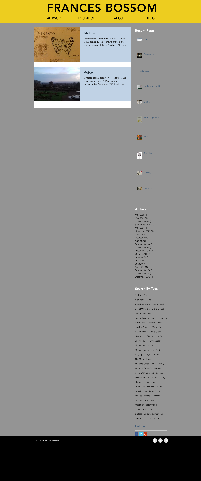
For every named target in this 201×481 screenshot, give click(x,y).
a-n (152, 373)
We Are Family (157, 363)
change (138, 382)
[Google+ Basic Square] (145, 434)
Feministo (162, 318)
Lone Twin (159, 336)
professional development (147, 414)
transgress (157, 418)
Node (158, 350)
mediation (139, 404)
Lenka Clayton (156, 331)
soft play (147, 418)
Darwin (138, 313)
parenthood (151, 404)
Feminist (147, 313)
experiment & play (152, 391)
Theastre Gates (142, 363)
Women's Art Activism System (148, 368)
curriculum (140, 386)
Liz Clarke (148, 336)
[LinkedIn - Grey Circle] (160, 440)
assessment (140, 377)
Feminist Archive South (145, 318)
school (138, 418)
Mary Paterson (154, 341)
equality (138, 391)
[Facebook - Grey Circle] (155, 440)
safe (163, 414)
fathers (147, 395)
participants (140, 409)
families (138, 395)
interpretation (151, 400)
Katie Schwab (141, 331)
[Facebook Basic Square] (136, 434)
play (150, 409)
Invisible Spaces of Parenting (148, 327)
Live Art (138, 336)
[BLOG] (150, 18)
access (159, 373)
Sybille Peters (153, 354)
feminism (156, 395)
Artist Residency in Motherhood (149, 304)
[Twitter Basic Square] (141, 434)
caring (162, 377)
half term (139, 400)
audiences (152, 377)
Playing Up (140, 354)
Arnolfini (147, 295)
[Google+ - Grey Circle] (166, 440)
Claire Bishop (158, 309)
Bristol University (142, 309)
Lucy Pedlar (140, 341)
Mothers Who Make (144, 345)
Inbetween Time (154, 322)
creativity (155, 382)
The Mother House (143, 359)
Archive (138, 295)
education (160, 386)
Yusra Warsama (142, 373)
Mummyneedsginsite (144, 350)
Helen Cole (140, 322)
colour (147, 382)
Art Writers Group (143, 299)
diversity (150, 386)
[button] (55, 18)
